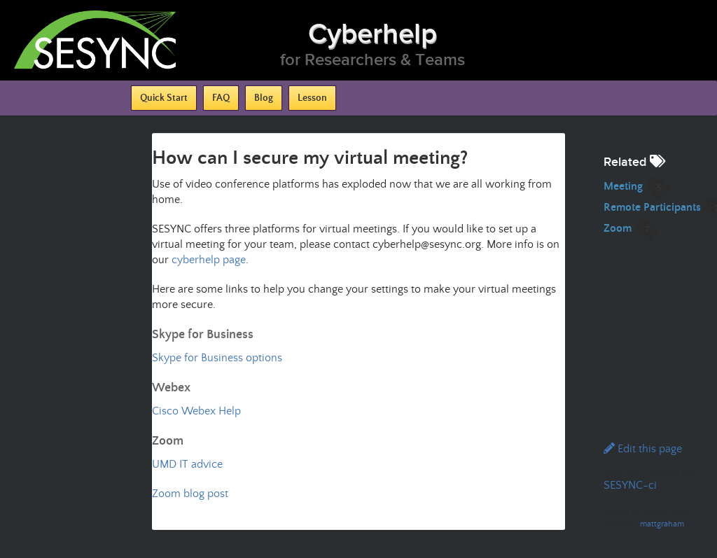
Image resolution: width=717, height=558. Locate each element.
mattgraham (662, 524)
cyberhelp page (209, 259)
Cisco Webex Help (196, 411)
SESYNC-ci (630, 485)
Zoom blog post (190, 493)
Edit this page (643, 448)
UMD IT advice (187, 464)
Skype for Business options (217, 357)
